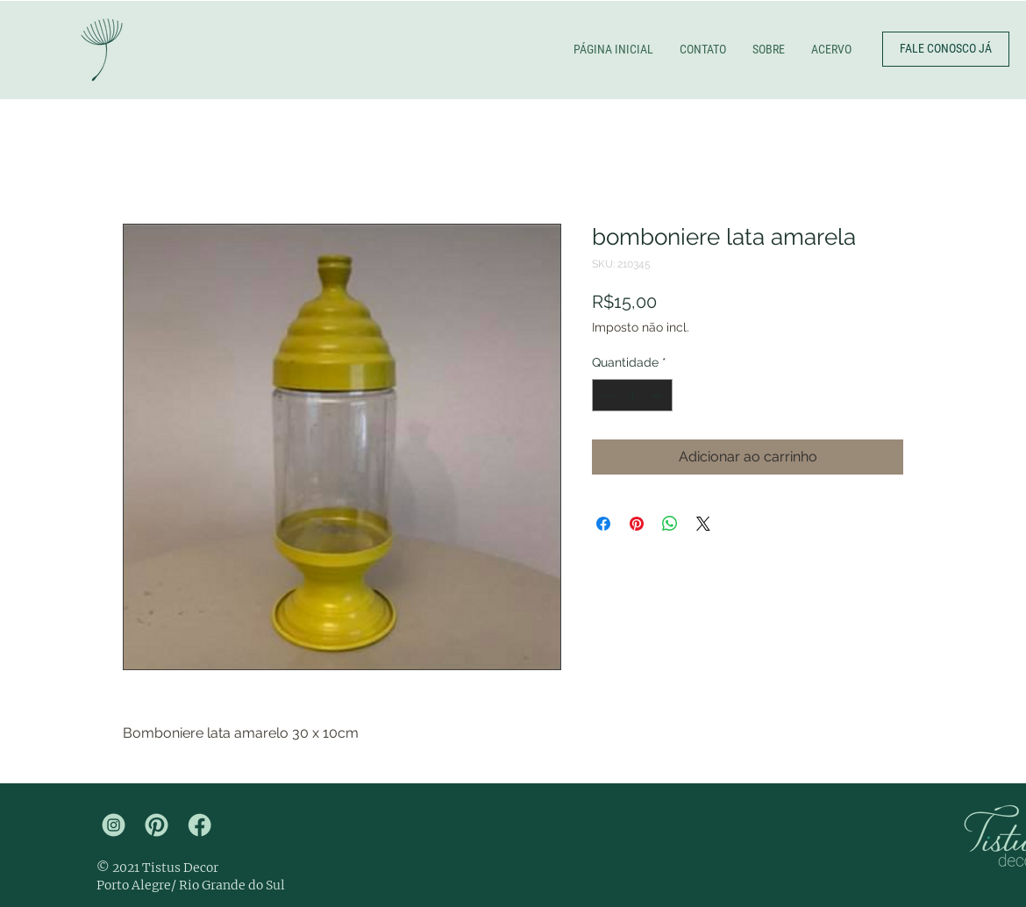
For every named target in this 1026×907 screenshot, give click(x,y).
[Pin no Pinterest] (636, 523)
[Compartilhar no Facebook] (603, 523)
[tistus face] (199, 825)
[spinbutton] (632, 395)
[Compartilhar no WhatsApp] (669, 523)
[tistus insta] (113, 825)
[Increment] (659, 395)
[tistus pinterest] (156, 825)
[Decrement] (605, 395)
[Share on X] (703, 523)
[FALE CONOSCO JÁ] (945, 49)
